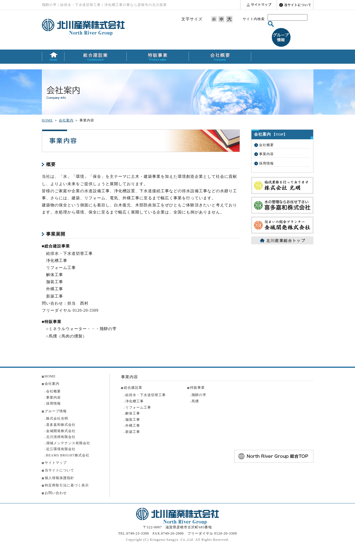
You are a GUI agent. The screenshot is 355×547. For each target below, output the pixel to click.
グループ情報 (56, 411)
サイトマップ (56, 463)
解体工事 (132, 413)
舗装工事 (132, 420)
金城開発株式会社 (61, 431)
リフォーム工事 (138, 407)
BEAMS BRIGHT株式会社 (67, 455)
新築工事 (132, 432)
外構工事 (132, 426)
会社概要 (266, 145)
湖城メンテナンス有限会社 (68, 443)
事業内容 (266, 154)
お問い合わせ (56, 493)
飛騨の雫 (199, 395)
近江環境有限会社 (61, 449)
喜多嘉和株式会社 (61, 425)
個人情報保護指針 (59, 478)
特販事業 (197, 388)
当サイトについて (59, 470)
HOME (47, 120)
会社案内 (66, 120)
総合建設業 (133, 388)
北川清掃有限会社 (61, 437)
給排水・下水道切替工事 (145, 395)
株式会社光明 (57, 418)
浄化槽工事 (134, 401)
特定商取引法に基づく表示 (67, 485)
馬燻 (195, 401)
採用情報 (266, 163)
